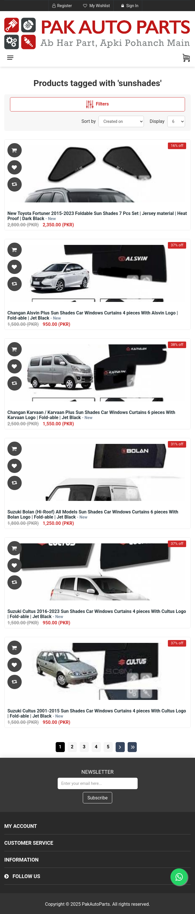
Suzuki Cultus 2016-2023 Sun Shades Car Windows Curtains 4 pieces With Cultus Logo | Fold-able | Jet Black (96, 614)
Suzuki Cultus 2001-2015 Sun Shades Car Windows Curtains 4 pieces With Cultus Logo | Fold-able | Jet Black (96, 713)
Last (132, 747)
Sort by (88, 121)
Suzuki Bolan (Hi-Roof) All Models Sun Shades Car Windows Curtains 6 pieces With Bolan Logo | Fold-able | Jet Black (92, 514)
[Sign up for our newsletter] (98, 783)
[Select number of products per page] (176, 121)
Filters (97, 104)
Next (120, 747)
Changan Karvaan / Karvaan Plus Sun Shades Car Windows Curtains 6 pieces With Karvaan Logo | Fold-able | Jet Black (91, 415)
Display (157, 121)
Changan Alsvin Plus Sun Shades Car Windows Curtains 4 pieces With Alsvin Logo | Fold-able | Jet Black (92, 315)
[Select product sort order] (121, 121)
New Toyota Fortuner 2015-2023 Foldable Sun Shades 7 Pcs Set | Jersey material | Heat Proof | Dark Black (97, 216)
